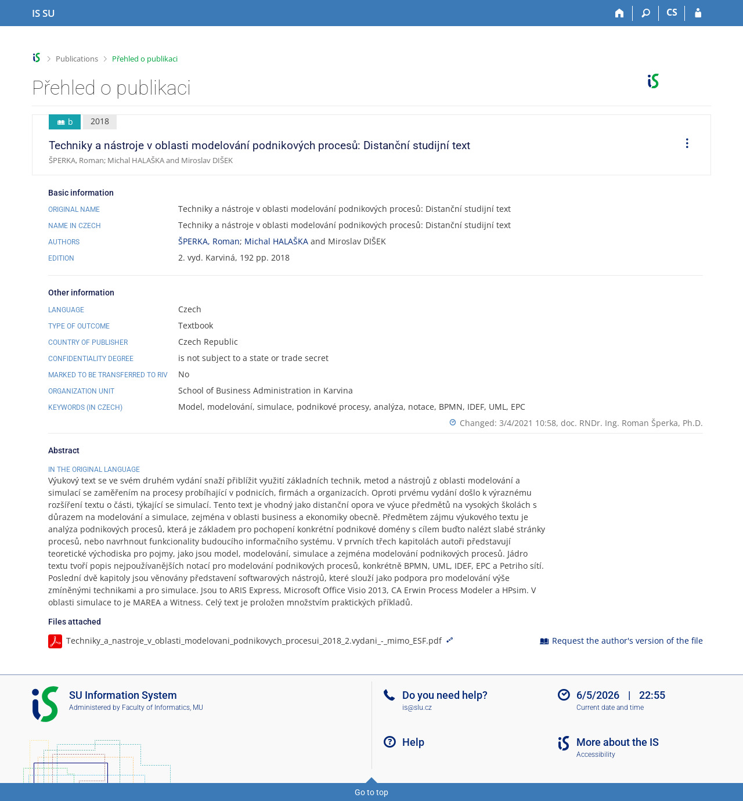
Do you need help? (445, 695)
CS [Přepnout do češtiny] (671, 12)
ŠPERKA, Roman (209, 241)
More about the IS (617, 742)
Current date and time (610, 707)
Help (413, 742)
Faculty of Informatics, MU (162, 707)
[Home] (620, 13)
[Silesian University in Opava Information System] (43, 13)
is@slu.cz (417, 707)
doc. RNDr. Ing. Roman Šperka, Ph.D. (632, 422)
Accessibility (595, 755)
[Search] (646, 13)
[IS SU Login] (698, 13)
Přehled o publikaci (145, 58)
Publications (77, 58)
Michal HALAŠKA (276, 241)
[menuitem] (683, 145)
